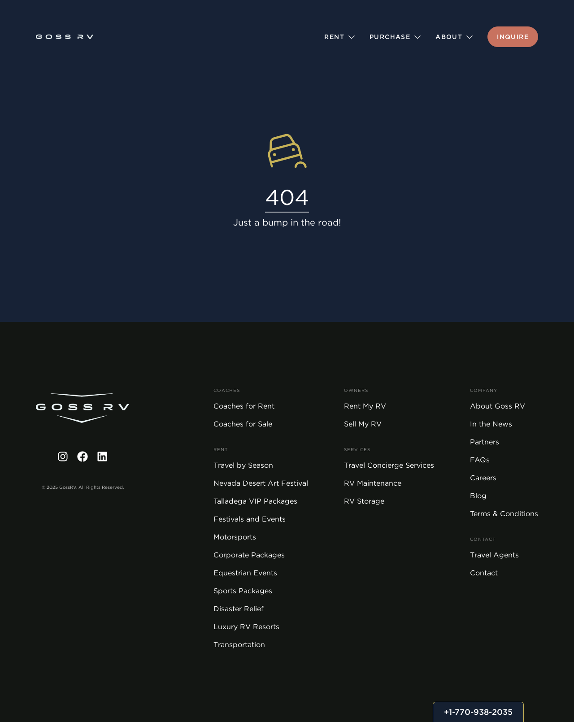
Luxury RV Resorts (246, 626)
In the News (491, 424)
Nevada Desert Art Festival (260, 483)
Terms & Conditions (504, 513)
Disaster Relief (238, 609)
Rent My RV (365, 406)
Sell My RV (363, 424)
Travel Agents (494, 555)
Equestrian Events (245, 573)
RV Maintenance (372, 483)
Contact (484, 573)
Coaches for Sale (242, 424)
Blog (478, 495)
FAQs (480, 460)
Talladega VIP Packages (255, 501)
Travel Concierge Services (389, 465)
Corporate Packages (249, 555)
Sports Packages (242, 591)
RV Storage (364, 501)
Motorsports (234, 537)
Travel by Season (243, 465)
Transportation (239, 644)
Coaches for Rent (243, 406)
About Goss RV (497, 406)
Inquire (513, 36)
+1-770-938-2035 (478, 712)
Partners (484, 442)
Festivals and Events (249, 519)
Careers (483, 478)
